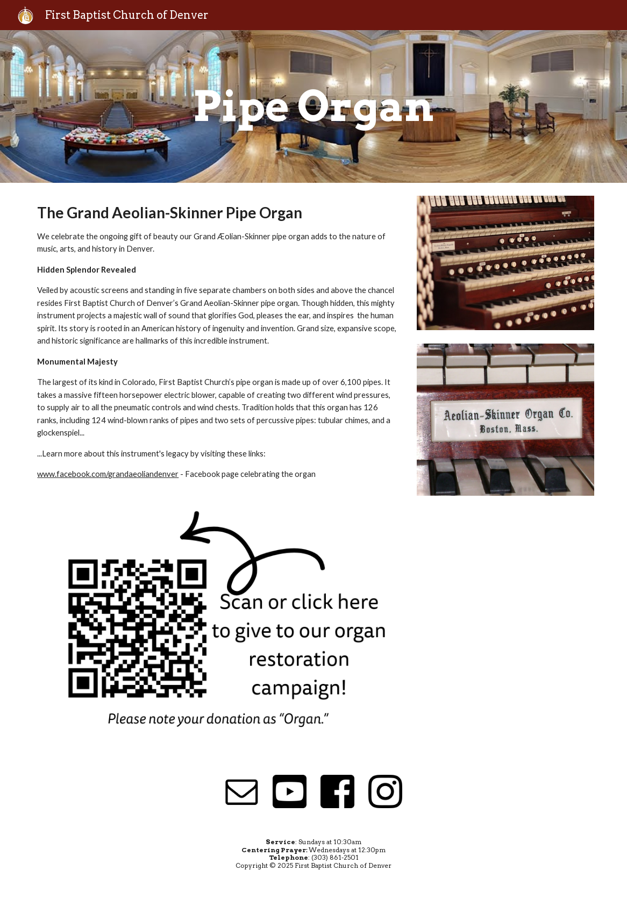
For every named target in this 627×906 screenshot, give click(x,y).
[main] (313, 106)
